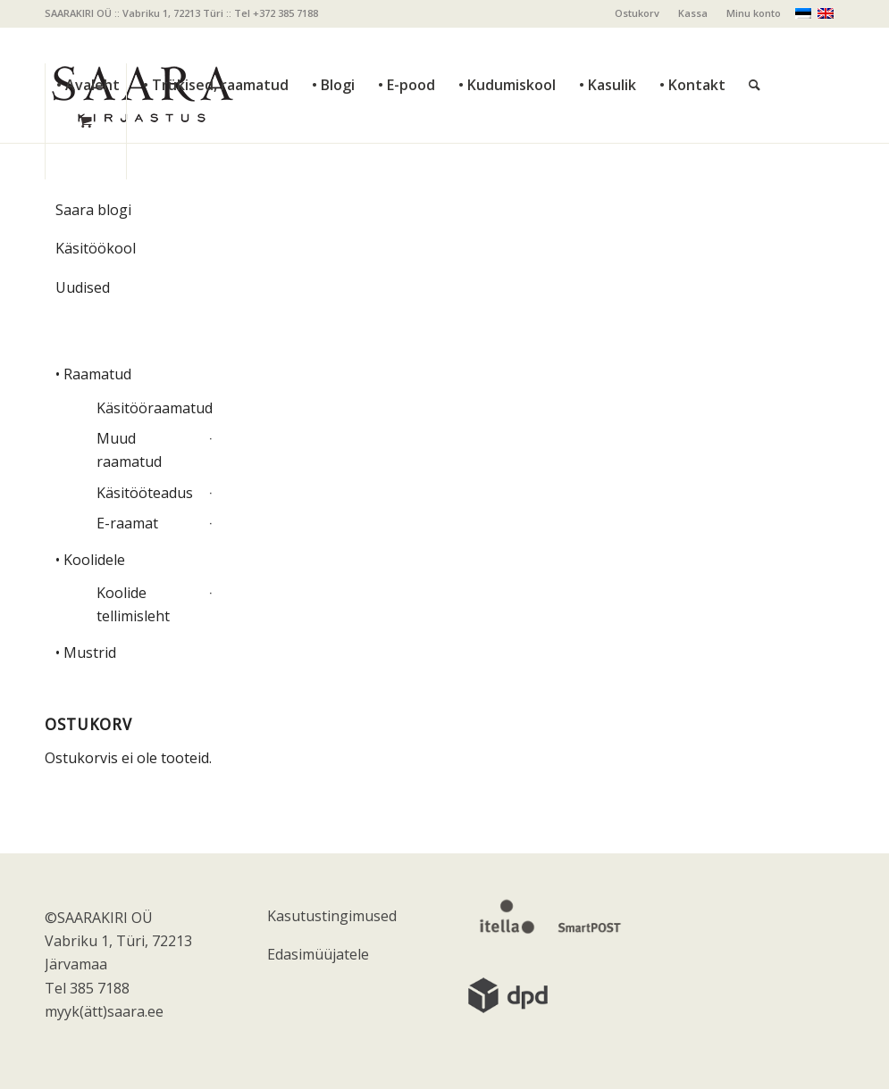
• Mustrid (85, 652)
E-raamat (127, 523)
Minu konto (753, 13)
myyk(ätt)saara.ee (104, 1011)
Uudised (82, 287)
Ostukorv (637, 13)
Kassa (693, 13)
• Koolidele (90, 559)
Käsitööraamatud (150, 408)
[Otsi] (754, 45)
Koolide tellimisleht (133, 604)
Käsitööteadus (144, 493)
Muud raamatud (129, 449)
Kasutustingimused (332, 916)
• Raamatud (93, 374)
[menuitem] (637, 13)
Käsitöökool (95, 248)
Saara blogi (93, 210)
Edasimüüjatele (318, 954)
